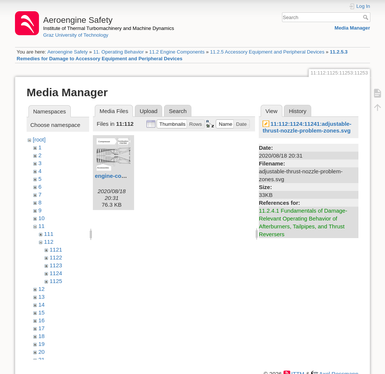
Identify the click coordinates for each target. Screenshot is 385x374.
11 (42, 226)
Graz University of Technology (75, 35)
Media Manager (352, 28)
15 (42, 312)
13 (42, 297)
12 (42, 289)
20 (42, 352)
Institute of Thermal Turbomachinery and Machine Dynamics (108, 28)
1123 (56, 265)
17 (42, 328)
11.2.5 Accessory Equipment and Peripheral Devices (267, 52)
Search (366, 17)
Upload (149, 111)
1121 (56, 249)
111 (49, 234)
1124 (56, 273)
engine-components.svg (127, 176)
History (297, 111)
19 (42, 344)
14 (42, 304)
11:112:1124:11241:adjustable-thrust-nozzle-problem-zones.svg (307, 127)
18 (42, 336)
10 (42, 218)
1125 (56, 281)
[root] (39, 139)
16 (42, 320)
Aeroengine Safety (67, 52)
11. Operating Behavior (118, 52)
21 (42, 359)
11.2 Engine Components (176, 52)
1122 (56, 257)
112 (49, 241)
